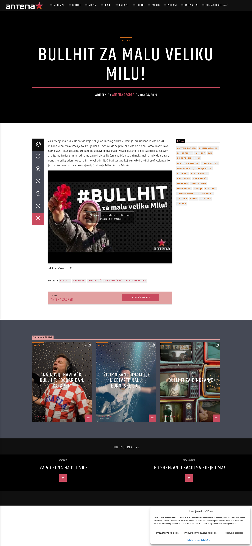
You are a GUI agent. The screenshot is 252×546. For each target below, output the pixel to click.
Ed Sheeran (184, 186)
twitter (182, 226)
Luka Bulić (94, 308)
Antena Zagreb (123, 109)
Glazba (93, 5)
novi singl (184, 216)
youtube (205, 226)
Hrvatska (79, 308)
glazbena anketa (188, 191)
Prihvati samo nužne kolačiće (200, 532)
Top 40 (140, 5)
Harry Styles (210, 191)
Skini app (59, 5)
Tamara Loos (185, 221)
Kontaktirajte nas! (217, 5)
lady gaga (183, 206)
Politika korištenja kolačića (199, 540)
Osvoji (107, 5)
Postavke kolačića (233, 532)
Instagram (184, 196)
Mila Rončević (113, 308)
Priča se (124, 5)
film (197, 186)
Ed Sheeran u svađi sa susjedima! (189, 496)
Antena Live (191, 5)
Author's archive (141, 325)
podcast (172, 5)
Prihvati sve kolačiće (167, 532)
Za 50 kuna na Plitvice (64, 496)
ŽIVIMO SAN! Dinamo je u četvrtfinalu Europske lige (127, 408)
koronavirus (199, 201)
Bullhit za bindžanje (190, 408)
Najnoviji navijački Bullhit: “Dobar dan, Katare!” (62, 408)
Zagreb (156, 5)
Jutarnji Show (203, 196)
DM (210, 181)
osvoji (198, 216)
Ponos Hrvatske (136, 308)
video (193, 226)
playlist (210, 216)
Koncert (182, 201)
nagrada (182, 211)
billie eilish (184, 181)
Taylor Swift (205, 221)
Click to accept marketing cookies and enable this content (110, 244)
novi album (198, 211)
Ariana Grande (208, 176)
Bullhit (76, 5)
